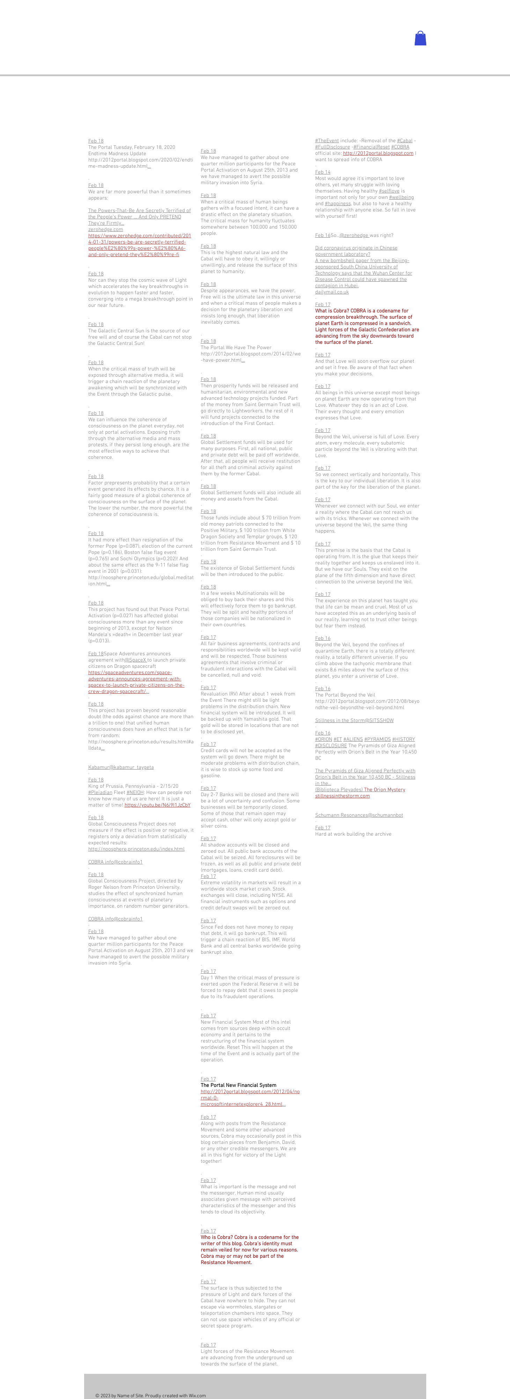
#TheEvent (327, 141)
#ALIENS (353, 739)
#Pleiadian (100, 792)
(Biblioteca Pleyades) (360, 790)
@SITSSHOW (379, 720)
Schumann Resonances (341, 815)
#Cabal (405, 141)
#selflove (389, 191)
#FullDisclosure (332, 147)
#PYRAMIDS (377, 739)
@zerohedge (355, 235)
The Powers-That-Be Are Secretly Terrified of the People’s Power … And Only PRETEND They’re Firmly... (139, 217)
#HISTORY (403, 739)
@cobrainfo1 (128, 862)
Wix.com (197, 1396)
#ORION (323, 739)
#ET (338, 739)
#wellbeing (401, 197)
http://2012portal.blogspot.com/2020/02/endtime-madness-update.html (140, 163)
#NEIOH (135, 792)
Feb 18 (96, 141)
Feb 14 (323, 172)
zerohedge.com (105, 229)
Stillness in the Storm (340, 720)
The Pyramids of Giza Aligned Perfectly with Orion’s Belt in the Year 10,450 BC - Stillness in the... (365, 777)
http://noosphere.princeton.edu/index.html (136, 849)
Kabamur (98, 767)
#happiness (338, 204)
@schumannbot (385, 815)
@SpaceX (136, 660)
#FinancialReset (372, 147)
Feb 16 (323, 235)
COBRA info (101, 862)
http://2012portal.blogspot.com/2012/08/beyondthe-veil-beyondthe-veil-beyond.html (367, 704)
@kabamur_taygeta (131, 767)
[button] (420, 38)
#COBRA (400, 147)
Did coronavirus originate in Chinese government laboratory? (356, 251)
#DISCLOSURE (331, 746)
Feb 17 (208, 637)
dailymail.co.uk (332, 292)
